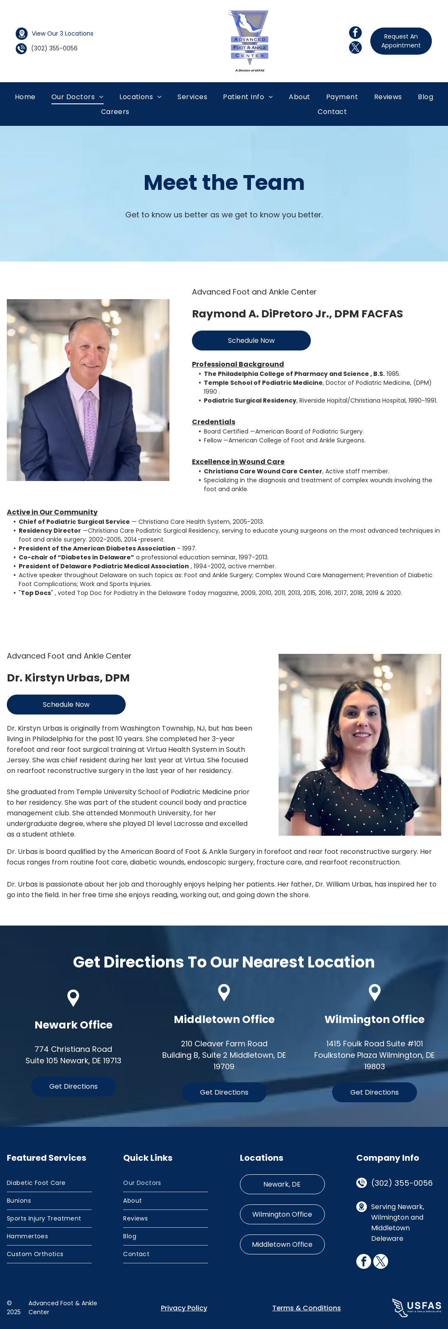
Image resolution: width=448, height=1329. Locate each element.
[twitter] (355, 48)
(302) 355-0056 (402, 1183)
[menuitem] (25, 96)
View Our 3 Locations (62, 33)
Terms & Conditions (306, 1308)
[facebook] (355, 33)
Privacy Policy (184, 1308)
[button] (192, 96)
